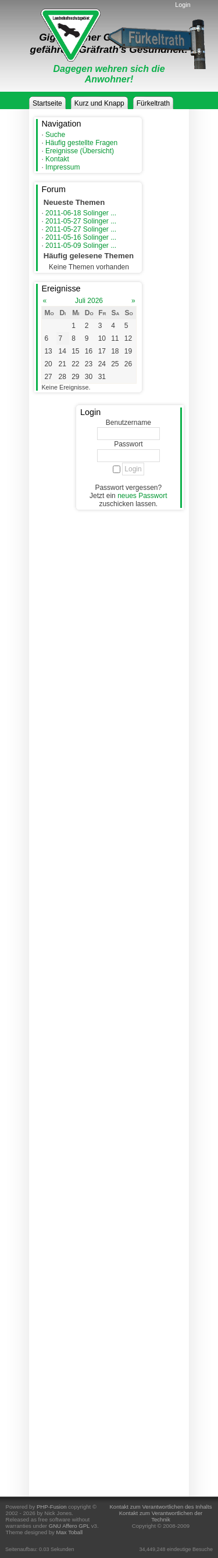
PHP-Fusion (52, 1506)
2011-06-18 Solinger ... (80, 213)
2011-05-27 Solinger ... (80, 221)
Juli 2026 (89, 301)
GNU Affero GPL (69, 1526)
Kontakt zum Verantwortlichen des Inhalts (160, 1506)
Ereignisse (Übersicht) (79, 151)
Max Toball (69, 1532)
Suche (55, 135)
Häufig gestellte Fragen (81, 143)
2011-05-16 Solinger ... (80, 237)
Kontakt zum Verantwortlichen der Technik (160, 1516)
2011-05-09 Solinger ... (80, 245)
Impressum (62, 167)
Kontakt (57, 159)
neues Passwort (142, 496)
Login (182, 4)
